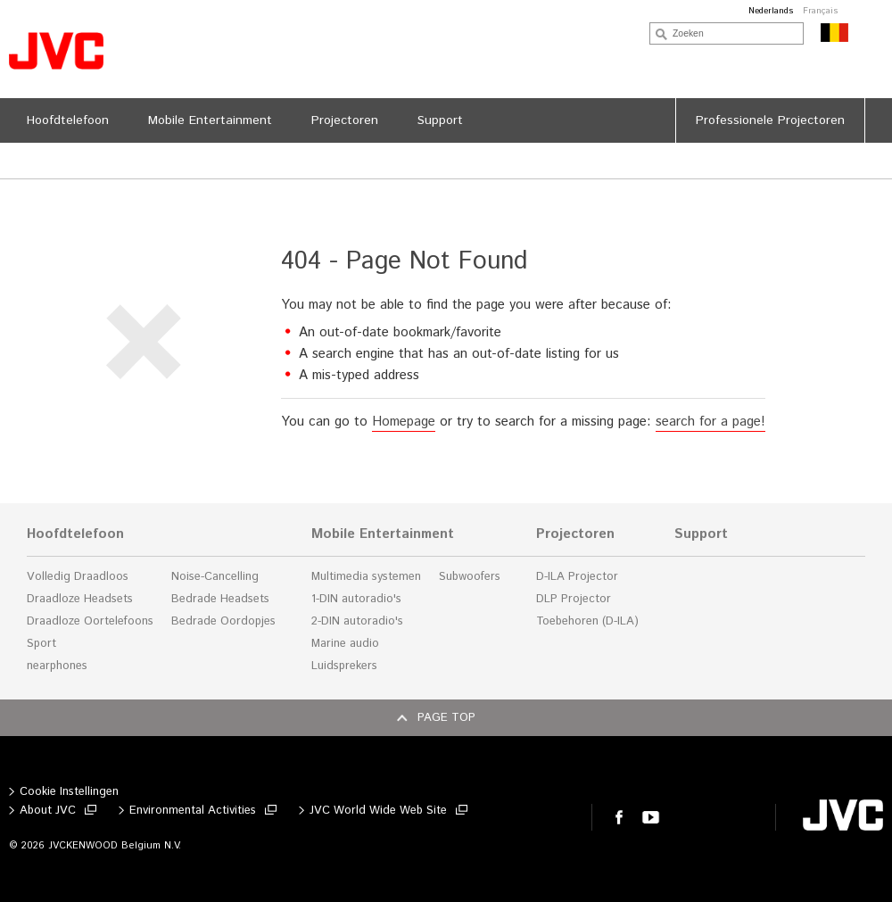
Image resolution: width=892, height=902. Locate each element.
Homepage (403, 421)
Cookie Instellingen (69, 792)
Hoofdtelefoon (75, 534)
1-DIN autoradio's (356, 599)
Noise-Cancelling (215, 576)
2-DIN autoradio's (357, 621)
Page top (446, 717)
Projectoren (575, 534)
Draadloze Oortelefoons (90, 621)
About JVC (48, 810)
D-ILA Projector (577, 576)
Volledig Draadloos (77, 576)
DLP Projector (573, 599)
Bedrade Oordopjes (223, 621)
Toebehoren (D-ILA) (587, 621)
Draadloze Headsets (80, 599)
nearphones (57, 666)
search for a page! (710, 421)
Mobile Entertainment (382, 534)
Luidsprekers (344, 666)
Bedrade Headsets (220, 599)
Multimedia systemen (366, 576)
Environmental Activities (192, 810)
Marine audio (345, 643)
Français (820, 10)
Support (701, 534)
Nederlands (771, 10)
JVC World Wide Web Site (378, 810)
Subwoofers (469, 576)
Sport (41, 643)
